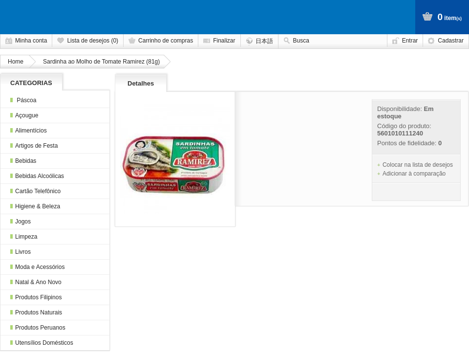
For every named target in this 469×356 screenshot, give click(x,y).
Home (15, 61)
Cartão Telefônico (35, 191)
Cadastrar (451, 40)
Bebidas (23, 160)
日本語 (264, 41)
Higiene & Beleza (35, 206)
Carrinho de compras (165, 40)
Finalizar (224, 40)
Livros (20, 251)
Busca (301, 40)
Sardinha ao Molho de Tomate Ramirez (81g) (101, 61)
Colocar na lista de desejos (418, 164)
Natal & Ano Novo (36, 282)
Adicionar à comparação (414, 173)
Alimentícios (28, 130)
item (449, 17)
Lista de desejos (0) (92, 40)
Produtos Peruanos (37, 327)
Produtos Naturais (36, 312)
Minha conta (31, 40)
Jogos (20, 221)
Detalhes (141, 83)
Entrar (410, 40)
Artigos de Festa (34, 145)
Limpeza (23, 236)
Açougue (24, 115)
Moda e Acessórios (37, 267)
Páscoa (23, 100)
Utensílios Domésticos (41, 342)
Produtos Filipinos (36, 297)
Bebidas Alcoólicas (37, 176)
